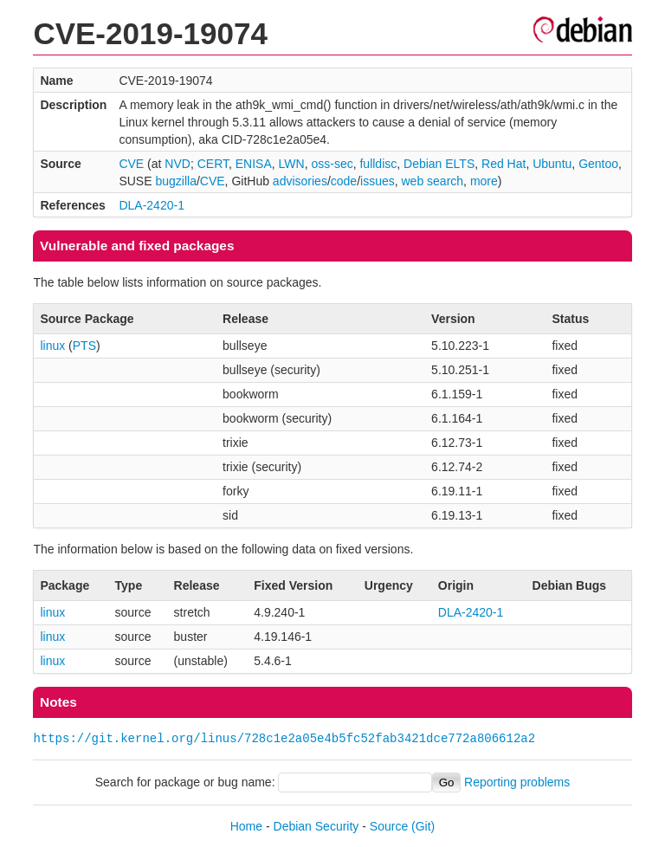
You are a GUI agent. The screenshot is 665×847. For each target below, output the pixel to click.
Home (246, 826)
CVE (131, 164)
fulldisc (378, 164)
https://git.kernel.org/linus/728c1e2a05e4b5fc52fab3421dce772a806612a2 (284, 738)
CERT (213, 164)
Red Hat (503, 164)
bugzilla (175, 181)
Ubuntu (552, 164)
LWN (292, 164)
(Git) (423, 826)
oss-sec (331, 164)
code (344, 181)
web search (433, 181)
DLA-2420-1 (151, 205)
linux (52, 345)
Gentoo (598, 164)
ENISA (254, 164)
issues (377, 181)
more (484, 181)
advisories (300, 181)
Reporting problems (517, 782)
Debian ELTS (439, 164)
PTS (84, 345)
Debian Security (316, 826)
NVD (177, 164)
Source (389, 826)
